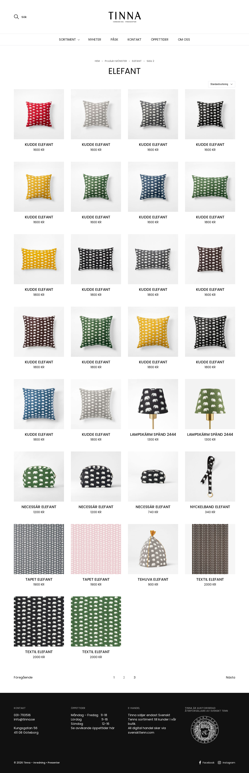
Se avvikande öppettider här (93, 728)
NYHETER (94, 39)
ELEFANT (137, 61)
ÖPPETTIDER (159, 39)
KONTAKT (134, 39)
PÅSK (114, 39)
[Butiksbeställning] (221, 84)
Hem (97, 61)
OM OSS (184, 39)
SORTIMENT (67, 39)
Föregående (23, 677)
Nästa (230, 677)
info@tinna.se (24, 719)
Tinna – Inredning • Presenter (42, 762)
